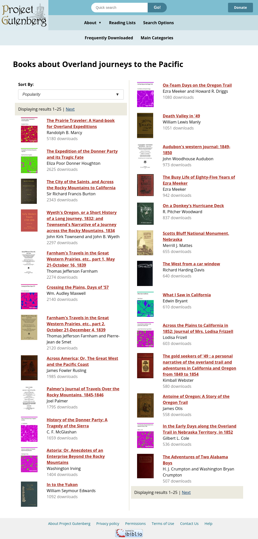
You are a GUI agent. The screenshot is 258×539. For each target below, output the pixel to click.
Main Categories (157, 38)
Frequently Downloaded (109, 38)
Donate (240, 7)
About (93, 23)
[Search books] (119, 7)
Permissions (135, 523)
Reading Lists (122, 22)
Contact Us (189, 523)
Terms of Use (163, 523)
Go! (157, 7)
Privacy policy (107, 523)
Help (208, 523)
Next (70, 109)
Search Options (158, 22)
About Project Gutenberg (69, 523)
